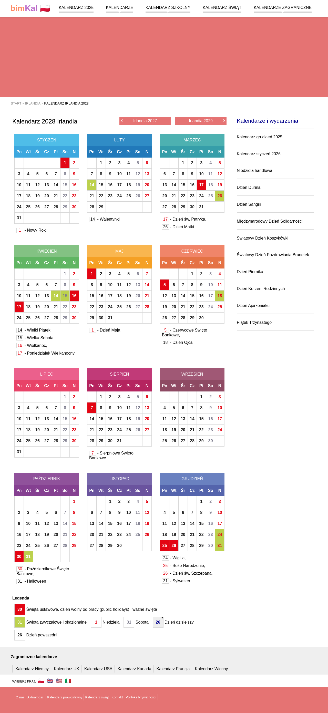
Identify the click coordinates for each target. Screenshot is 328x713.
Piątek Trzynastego (254, 322)
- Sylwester (176, 581)
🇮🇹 (68, 681)
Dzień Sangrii (249, 204)
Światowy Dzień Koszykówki (262, 238)
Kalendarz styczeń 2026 (259, 154)
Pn (19, 152)
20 (46, 196)
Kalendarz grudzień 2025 (259, 137)
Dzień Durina (248, 187)
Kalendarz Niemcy (32, 669)
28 (56, 207)
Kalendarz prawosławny (64, 697)
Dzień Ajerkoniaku (253, 305)
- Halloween (31, 581)
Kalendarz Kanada (134, 669)
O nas (20, 697)
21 (56, 196)
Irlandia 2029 (207, 120)
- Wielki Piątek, (34, 330)
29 (65, 207)
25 (28, 207)
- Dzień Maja (104, 330)
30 (74, 207)
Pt (56, 152)
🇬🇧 (50, 681)
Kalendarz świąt (222, 7)
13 (46, 185)
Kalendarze (119, 7)
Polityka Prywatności (141, 697)
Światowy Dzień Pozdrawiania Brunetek (273, 255)
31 (19, 218)
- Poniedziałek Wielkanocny (45, 353)
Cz (46, 152)
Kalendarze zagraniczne (283, 7)
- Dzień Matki (178, 227)
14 (56, 185)
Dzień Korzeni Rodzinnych (261, 288)
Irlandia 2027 (139, 120)
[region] (164, 56)
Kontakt (117, 697)
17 (19, 196)
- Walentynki (104, 219)
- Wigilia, (174, 558)
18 (28, 196)
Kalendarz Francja (173, 669)
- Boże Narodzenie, (183, 565)
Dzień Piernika (250, 272)
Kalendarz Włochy (211, 669)
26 (37, 207)
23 (74, 196)
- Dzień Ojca (177, 342)
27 (46, 207)
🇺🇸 (59, 681)
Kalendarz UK (66, 669)
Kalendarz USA (98, 669)
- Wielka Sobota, (35, 338)
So (64, 152)
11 (28, 185)
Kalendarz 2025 (76, 7)
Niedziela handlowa (254, 170)
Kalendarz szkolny (168, 7)
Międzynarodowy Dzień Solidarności (270, 221)
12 (37, 185)
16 (74, 185)
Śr (37, 152)
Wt (28, 152)
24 (19, 207)
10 (19, 185)
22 (65, 196)
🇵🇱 (30, 8)
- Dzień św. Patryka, (184, 219)
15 (65, 185)
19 (37, 196)
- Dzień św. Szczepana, (187, 573)
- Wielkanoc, (31, 345)
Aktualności (35, 697)
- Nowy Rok (31, 230)
